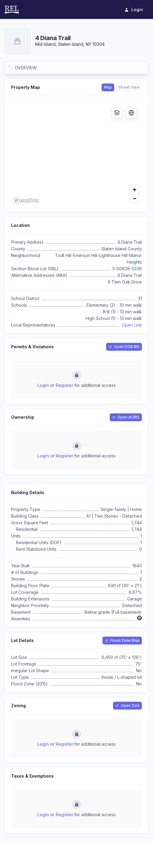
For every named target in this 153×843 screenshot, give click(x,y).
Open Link (132, 324)
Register (64, 385)
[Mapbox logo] (26, 200)
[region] (76, 154)
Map (108, 87)
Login (43, 385)
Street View (128, 87)
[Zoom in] (134, 189)
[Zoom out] (134, 198)
